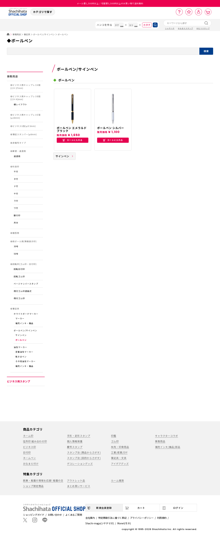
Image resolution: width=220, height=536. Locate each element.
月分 (16, 222)
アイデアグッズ (120, 463)
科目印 (16, 166)
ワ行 (16, 208)
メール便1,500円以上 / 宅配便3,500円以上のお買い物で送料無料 (110, 3)
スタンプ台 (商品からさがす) (84, 452)
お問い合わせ (55, 514)
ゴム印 (115, 441)
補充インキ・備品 (24, 323)
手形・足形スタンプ (78, 435)
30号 (16, 246)
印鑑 (113, 435)
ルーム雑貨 (117, 480)
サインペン (21, 335)
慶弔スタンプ (74, 447)
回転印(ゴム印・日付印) (25, 264)
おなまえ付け (30, 463)
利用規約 (162, 517)
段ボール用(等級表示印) (25, 241)
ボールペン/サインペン (44, 34)
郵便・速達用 (19, 151)
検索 (206, 51)
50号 (16, 253)
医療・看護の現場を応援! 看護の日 (43, 480)
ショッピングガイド (33, 514)
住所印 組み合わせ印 (35, 441)
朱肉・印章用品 (120, 447)
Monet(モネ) (124, 523)
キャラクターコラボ (166, 435)
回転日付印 (19, 269)
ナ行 (16, 186)
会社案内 (90, 517)
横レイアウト (20, 104)
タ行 (16, 179)
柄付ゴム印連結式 (23, 291)
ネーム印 (28, 435)
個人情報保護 (74, 441)
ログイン (178, 508)
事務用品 (160, 441)
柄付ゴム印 (19, 298)
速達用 (17, 156)
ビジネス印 (29, 447)
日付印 (27, 452)
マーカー (19, 318)
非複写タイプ (19, 142)
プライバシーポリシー (141, 517)
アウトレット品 (76, 480)
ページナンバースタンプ (26, 283)
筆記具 (27, 34)
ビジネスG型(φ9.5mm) (24, 126)
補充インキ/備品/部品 (167, 447)
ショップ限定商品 (33, 486)
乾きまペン (21, 356)
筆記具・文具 (118, 458)
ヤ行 (16, 193)
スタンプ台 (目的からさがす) (84, 458)
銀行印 (17, 215)
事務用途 (17, 34)
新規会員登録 (104, 508)
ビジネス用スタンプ (18, 381)
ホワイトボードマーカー (26, 313)
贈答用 (16, 233)
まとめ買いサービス (78, 486)
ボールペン (63, 34)
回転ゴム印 (19, 276)
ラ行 (16, 200)
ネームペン (29, 458)
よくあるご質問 (73, 514)
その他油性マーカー (25, 361)
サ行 (16, 171)
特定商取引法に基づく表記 (112, 517)
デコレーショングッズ (80, 463)
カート (141, 508)
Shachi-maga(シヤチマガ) (99, 523)
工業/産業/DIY (119, 452)
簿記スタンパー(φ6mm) (25, 134)
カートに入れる (72, 140)
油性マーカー (20, 347)
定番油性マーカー (24, 351)
